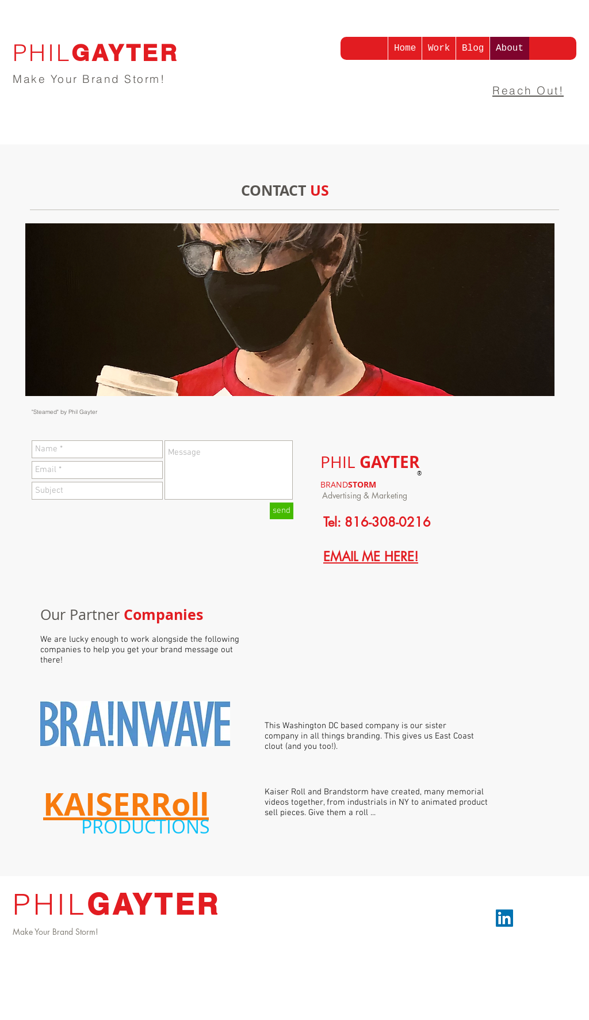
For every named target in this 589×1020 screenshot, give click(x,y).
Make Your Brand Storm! (89, 79)
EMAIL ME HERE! (370, 557)
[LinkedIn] (504, 918)
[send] (281, 511)
